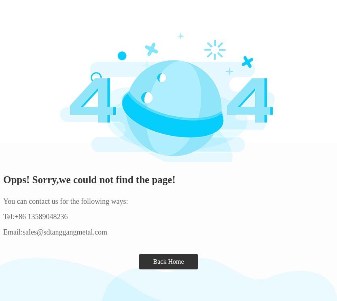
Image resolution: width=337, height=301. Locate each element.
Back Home (168, 261)
